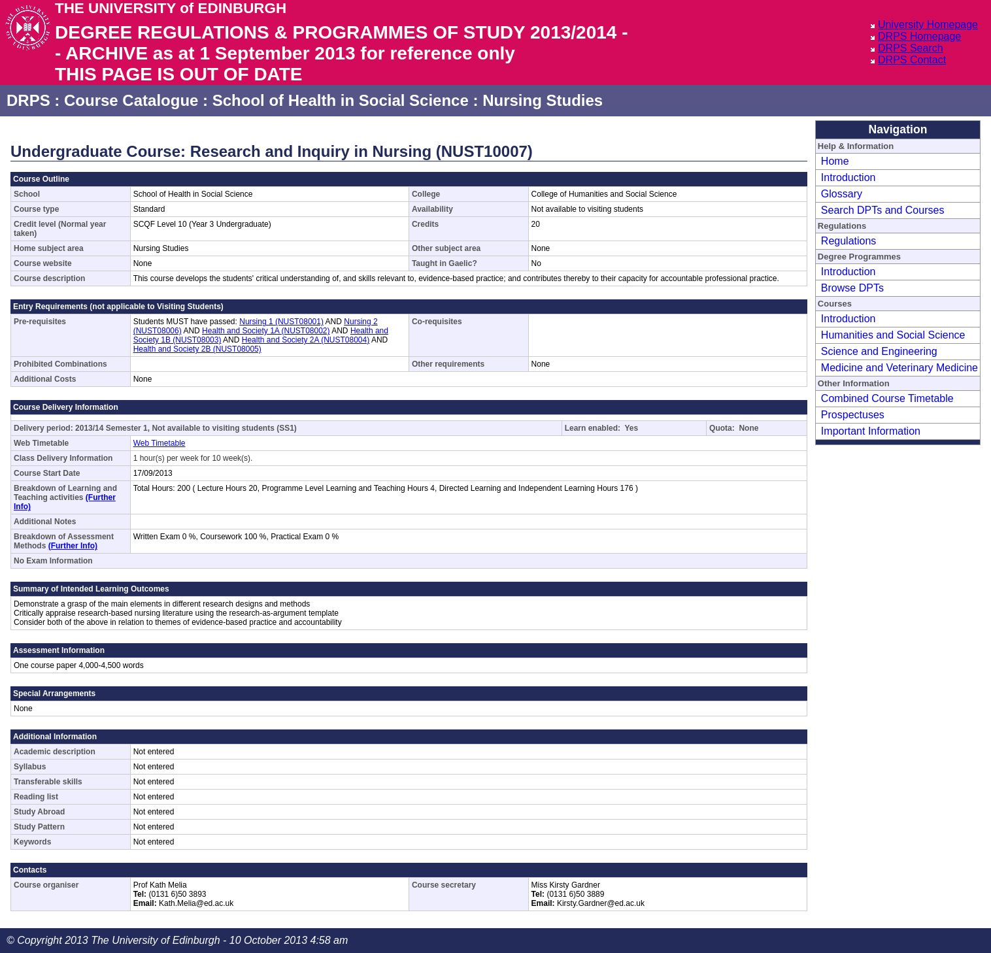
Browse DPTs (852, 287)
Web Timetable (159, 443)
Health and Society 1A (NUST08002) (265, 330)
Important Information (870, 431)
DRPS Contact (912, 59)
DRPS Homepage (919, 36)
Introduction (848, 177)
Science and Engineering (879, 351)
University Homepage (928, 24)
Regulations (849, 240)
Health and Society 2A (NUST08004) (305, 339)
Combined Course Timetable (887, 398)
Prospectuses (852, 414)
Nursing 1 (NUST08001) (281, 321)
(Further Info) (72, 545)
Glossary (841, 193)
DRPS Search (910, 48)
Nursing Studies (542, 100)
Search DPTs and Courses (883, 210)
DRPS (28, 100)
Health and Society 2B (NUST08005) (197, 349)
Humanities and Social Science (893, 335)
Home (835, 161)
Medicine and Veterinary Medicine (899, 367)
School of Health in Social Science (340, 100)
